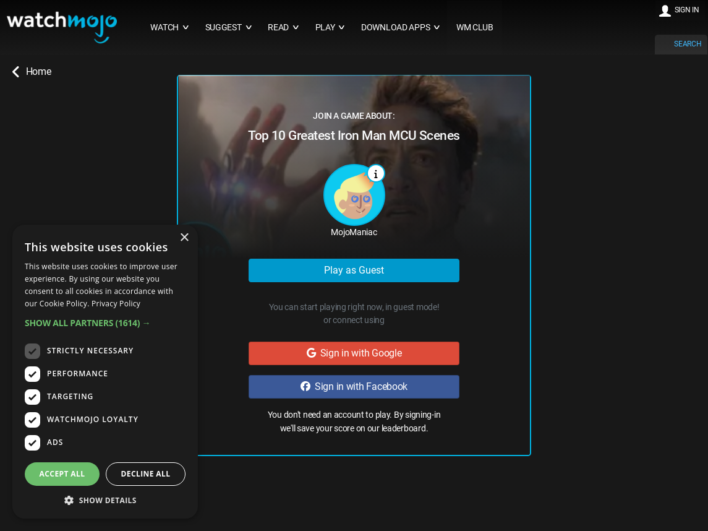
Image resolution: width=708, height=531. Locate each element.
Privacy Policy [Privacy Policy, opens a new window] (116, 303)
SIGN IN (687, 10)
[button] (105, 322)
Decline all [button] (146, 473)
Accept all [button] (62, 473)
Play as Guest (354, 270)
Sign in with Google (354, 353)
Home (31, 71)
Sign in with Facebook (354, 386)
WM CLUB (474, 27)
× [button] (184, 238)
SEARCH (687, 44)
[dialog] (105, 372)
